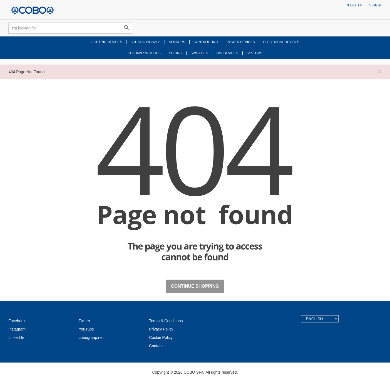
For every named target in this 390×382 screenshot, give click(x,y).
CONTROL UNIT (205, 42)
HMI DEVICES (227, 53)
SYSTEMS (254, 53)
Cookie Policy (161, 337)
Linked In (16, 337)
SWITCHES (199, 53)
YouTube (86, 329)
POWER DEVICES (241, 42)
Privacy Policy (161, 329)
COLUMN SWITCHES (144, 53)
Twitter (84, 321)
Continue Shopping (195, 286)
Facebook (16, 321)
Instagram (17, 329)
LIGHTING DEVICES (106, 42)
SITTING (175, 53)
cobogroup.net (91, 337)
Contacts (156, 346)
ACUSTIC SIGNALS (145, 42)
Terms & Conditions (166, 321)
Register (354, 5)
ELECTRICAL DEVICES (281, 42)
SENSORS (177, 42)
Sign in (375, 5)
